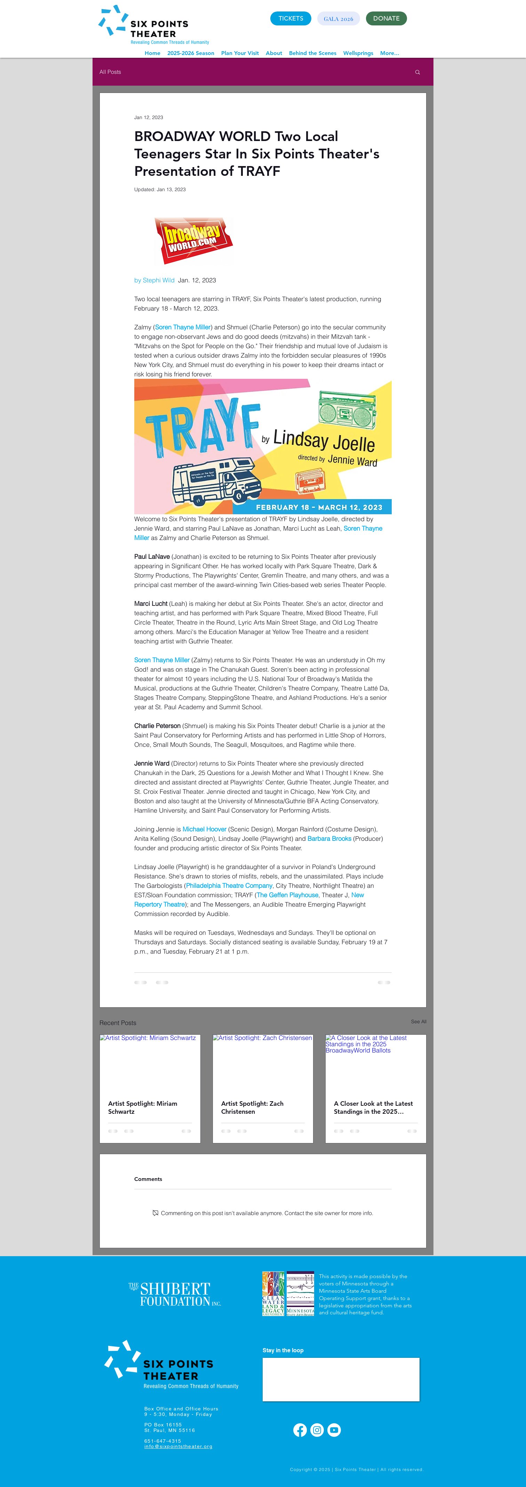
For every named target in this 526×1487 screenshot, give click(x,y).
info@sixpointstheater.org (178, 1446)
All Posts (110, 71)
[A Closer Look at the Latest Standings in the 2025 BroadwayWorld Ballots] (376, 1063)
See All (419, 1021)
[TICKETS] (290, 18)
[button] (191, 53)
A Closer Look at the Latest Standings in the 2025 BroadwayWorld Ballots (373, 1107)
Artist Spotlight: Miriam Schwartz (142, 1107)
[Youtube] (334, 1430)
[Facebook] (300, 1430)
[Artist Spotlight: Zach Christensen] (263, 1063)
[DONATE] (386, 18)
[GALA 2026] (338, 18)
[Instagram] (317, 1430)
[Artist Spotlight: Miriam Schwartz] (150, 1063)
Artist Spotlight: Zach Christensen (252, 1107)
